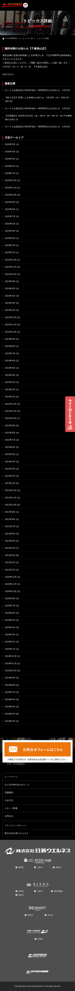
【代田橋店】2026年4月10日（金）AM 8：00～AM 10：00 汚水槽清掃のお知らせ (38, 117)
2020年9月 (10, 598)
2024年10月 (11, 274)
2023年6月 (10, 360)
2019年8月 (10, 685)
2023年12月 (11, 317)
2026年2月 (10, 166)
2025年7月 (10, 216)
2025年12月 (11, 180)
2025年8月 (10, 209)
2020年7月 (10, 605)
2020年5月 (10, 620)
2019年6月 (10, 699)
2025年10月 (11, 195)
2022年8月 (10, 432)
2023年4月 (10, 375)
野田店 (21, 895)
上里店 (39, 867)
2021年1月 (10, 569)
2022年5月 (10, 454)
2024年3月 (10, 303)
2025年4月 (10, 231)
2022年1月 (10, 483)
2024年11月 (11, 267)
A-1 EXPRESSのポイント (17, 784)
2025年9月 (10, 202)
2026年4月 (10, 151)
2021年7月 (10, 526)
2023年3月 (10, 382)
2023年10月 (11, 332)
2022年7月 (10, 440)
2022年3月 (10, 468)
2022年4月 (10, 461)
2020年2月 (10, 641)
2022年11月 (11, 411)
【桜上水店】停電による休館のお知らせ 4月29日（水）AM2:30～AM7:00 (38, 99)
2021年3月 (10, 555)
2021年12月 (11, 490)
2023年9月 (10, 339)
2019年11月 (11, 663)
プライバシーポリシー (15, 825)
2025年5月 (10, 223)
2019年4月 (10, 714)
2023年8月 (10, 346)
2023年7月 (10, 353)
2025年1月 (10, 252)
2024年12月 (11, 260)
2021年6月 (10, 533)
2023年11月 (11, 324)
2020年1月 (10, 649)
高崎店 (58, 867)
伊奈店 (21, 891)
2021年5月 (10, 541)
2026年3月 (10, 159)
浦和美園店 (58, 891)
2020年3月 (10, 634)
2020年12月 (11, 577)
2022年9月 (10, 425)
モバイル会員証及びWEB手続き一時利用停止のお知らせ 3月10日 (37, 126)
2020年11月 (11, 584)
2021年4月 (10, 548)
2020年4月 (10, 627)
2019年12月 (11, 656)
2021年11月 (11, 497)
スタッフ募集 (11, 808)
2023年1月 (10, 396)
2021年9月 (10, 512)
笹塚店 (40, 939)
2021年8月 (10, 519)
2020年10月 (11, 591)
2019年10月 (11, 670)
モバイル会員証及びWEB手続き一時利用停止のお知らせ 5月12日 (37, 90)
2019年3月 (10, 721)
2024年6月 (10, 288)
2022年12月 (11, 404)
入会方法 (9, 800)
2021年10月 (11, 505)
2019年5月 (10, 706)
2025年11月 (11, 187)
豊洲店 (21, 867)
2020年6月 (10, 613)
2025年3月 (10, 238)
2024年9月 (10, 281)
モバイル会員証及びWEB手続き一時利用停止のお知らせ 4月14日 (37, 108)
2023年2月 (10, 389)
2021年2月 (10, 562)
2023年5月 (10, 368)
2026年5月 (10, 144)
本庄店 (50, 915)
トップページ (11, 777)
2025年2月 (10, 245)
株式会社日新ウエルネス (16, 833)
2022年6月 (10, 447)
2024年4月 (10, 296)
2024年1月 (10, 310)
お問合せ (9, 816)
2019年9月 (10, 677)
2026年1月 (10, 173)
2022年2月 (10, 476)
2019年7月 (10, 692)
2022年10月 (11, 418)
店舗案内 (9, 792)
